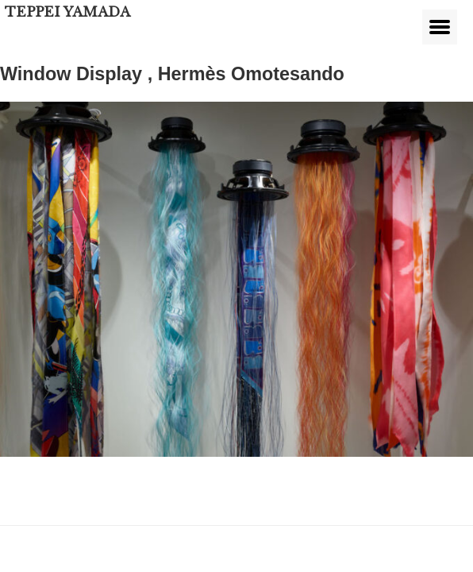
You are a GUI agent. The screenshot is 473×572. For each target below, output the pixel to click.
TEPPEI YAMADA (67, 12)
